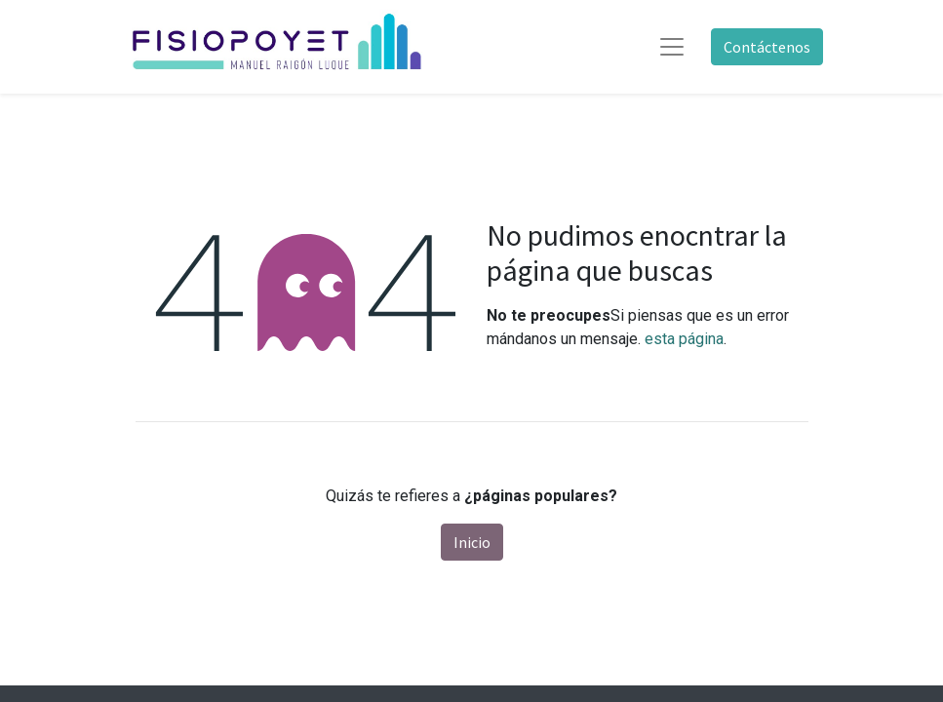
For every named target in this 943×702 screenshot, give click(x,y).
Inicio (472, 542)
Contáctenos (767, 47)
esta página (684, 339)
